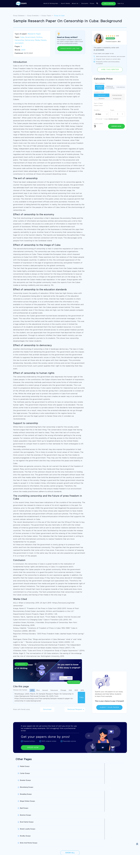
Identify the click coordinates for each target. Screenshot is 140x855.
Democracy (29, 40)
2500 (23, 50)
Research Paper (34, 34)
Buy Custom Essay (75, 816)
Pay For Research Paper (23, 816)
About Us (75, 3)
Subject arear (98, 105)
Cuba (22, 37)
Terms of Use (76, 842)
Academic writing (99, 87)
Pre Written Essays (21, 824)
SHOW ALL (69, 831)
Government (30, 37)
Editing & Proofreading (109, 87)
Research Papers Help (49, 816)
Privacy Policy (19, 846)
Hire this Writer (110, 69)
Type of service (100, 83)
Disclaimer (46, 842)
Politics (39, 37)
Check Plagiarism (73, 671)
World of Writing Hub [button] (50, 3)
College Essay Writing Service (106, 816)
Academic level (99, 92)
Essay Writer (46, 820)
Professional (117, 98)
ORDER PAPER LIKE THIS (69, 48)
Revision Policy (77, 846)
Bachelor (102, 98)
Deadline (97, 110)
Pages (112, 110)
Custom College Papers (104, 820)
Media (37, 40)
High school (101, 95)
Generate (21, 672)
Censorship (19, 40)
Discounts (84, 3)
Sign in (121, 3)
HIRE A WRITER (108, 3)
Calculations (120, 87)
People (43, 40)
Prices (92, 3)
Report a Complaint (21, 850)
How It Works (65, 3)
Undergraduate (117, 95)
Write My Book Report (22, 820)
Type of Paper (98, 103)
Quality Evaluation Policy (80, 850)
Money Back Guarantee (51, 850)
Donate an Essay (20, 842)
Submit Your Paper (109, 707)
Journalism (19, 43)
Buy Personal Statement (77, 820)
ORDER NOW (33, 747)
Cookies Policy (48, 846)
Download (47, 709)
